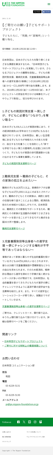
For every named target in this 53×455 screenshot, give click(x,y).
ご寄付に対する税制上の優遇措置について (25, 345)
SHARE (46, 12)
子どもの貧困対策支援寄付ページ (19, 163)
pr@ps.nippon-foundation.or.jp (22, 404)
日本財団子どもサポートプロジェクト (23, 341)
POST (37, 12)
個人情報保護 (6, 437)
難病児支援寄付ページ (13, 228)
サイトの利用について (34, 432)
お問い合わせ (6, 432)
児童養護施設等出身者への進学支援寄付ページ (26, 306)
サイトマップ (6, 441)
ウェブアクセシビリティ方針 (36, 437)
